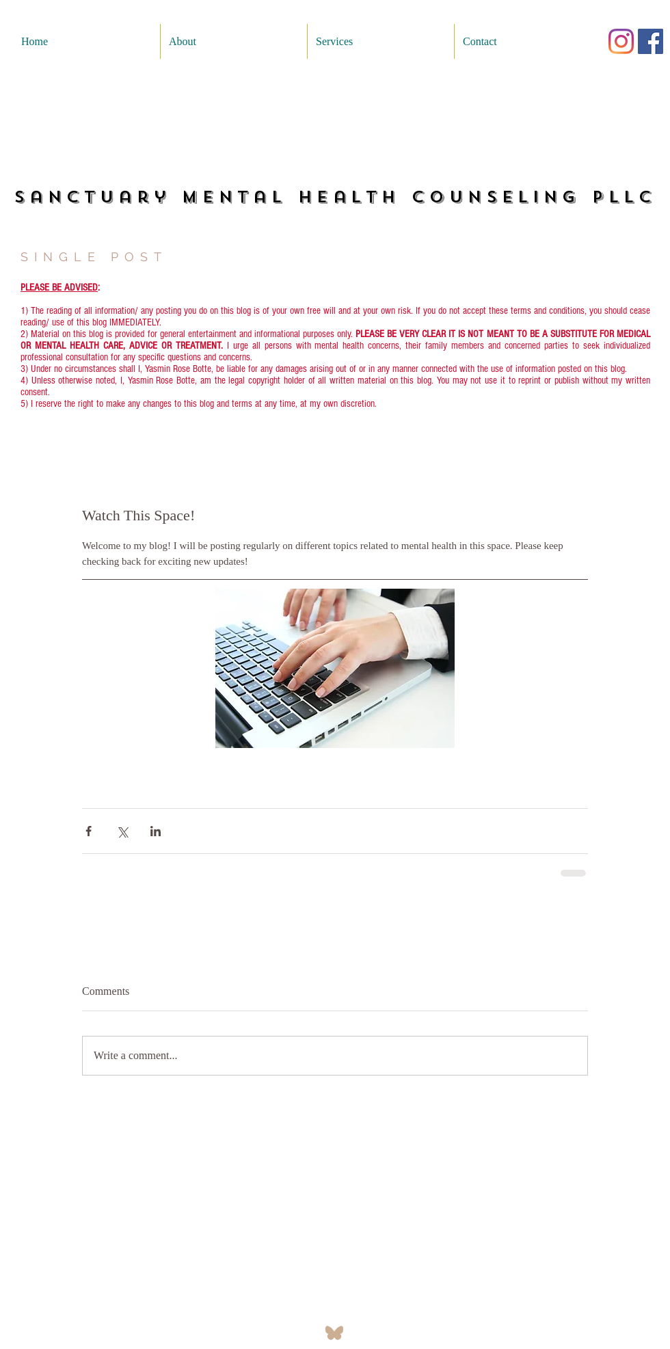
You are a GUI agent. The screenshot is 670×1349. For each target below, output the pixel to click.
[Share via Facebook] (88, 831)
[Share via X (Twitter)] (122, 831)
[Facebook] (650, 41)
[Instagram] (621, 41)
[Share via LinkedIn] (155, 831)
